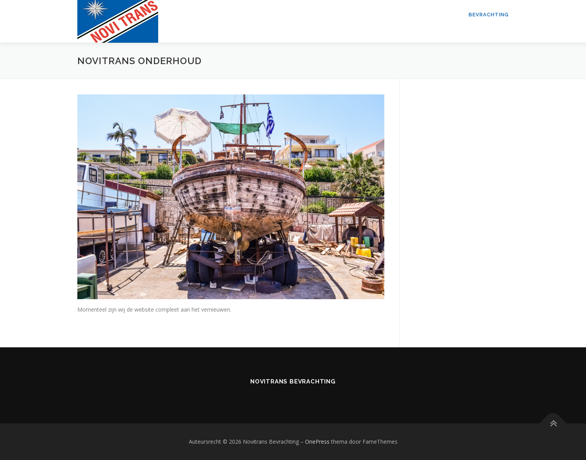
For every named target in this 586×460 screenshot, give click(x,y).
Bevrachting (489, 14)
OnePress (317, 441)
